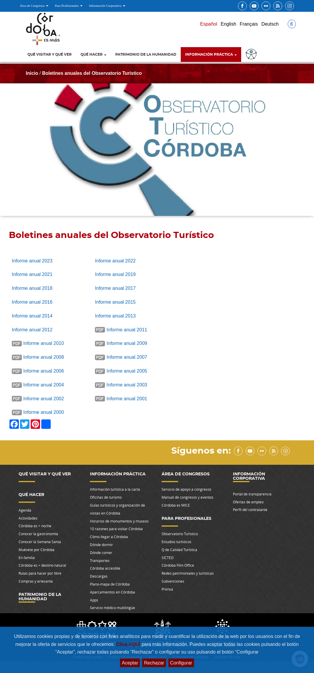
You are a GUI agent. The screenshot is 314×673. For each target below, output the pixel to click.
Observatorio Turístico (180, 533)
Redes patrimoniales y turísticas (188, 573)
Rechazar (154, 662)
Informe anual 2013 (115, 315)
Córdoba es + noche (35, 525)
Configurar (181, 662)
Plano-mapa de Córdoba (110, 584)
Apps (94, 600)
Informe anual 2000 (43, 412)
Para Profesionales (69, 5)
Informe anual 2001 (126, 398)
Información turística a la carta (115, 489)
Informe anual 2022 (115, 260)
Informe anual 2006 (43, 370)
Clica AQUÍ (129, 644)
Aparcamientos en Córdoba (112, 592)
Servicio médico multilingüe (112, 607)
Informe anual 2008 (43, 357)
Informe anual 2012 (32, 329)
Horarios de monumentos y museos (119, 521)
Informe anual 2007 (126, 357)
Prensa (167, 589)
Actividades (28, 518)
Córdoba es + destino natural (42, 565)
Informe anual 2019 (115, 274)
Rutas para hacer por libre (40, 573)
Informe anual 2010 (43, 343)
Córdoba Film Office (178, 565)
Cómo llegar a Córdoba (109, 536)
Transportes (100, 560)
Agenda (25, 510)
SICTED (168, 557)
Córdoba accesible (105, 568)
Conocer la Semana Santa (40, 541)
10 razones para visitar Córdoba (116, 528)
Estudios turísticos (176, 541)
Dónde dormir (101, 544)
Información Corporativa (107, 5)
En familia (27, 557)
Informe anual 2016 (32, 302)
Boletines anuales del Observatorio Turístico (92, 73)
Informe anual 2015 (115, 302)
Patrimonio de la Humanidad (145, 54)
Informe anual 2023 (32, 260)
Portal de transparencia (252, 494)
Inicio (32, 73)
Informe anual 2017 (115, 288)
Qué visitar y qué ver (49, 54)
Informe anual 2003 (126, 384)
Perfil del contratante (250, 509)
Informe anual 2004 (43, 384)
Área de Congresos (34, 5)
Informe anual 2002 (43, 398)
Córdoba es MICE (176, 505)
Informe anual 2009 (126, 343)
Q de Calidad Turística (179, 549)
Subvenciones (173, 581)
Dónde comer (101, 552)
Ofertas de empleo (248, 502)
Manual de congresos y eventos (187, 497)
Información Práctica (211, 54)
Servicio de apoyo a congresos (186, 489)
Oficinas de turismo (106, 497)
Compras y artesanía (36, 581)
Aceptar (130, 662)
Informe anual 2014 (32, 315)
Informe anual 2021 (32, 274)
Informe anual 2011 (126, 329)
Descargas (99, 576)
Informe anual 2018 (32, 288)
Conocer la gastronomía (38, 533)
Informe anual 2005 (126, 370)
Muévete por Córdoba (37, 549)
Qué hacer (93, 54)
